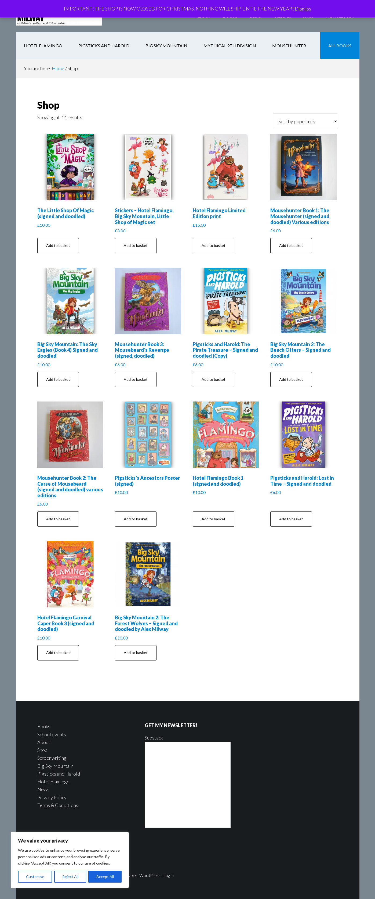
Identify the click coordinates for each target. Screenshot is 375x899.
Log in (168, 875)
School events (51, 734)
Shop (42, 750)
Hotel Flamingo (53, 781)
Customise (35, 876)
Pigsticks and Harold (58, 774)
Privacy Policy (52, 797)
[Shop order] (305, 121)
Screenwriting (52, 758)
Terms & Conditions (57, 805)
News (43, 789)
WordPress (150, 875)
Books (43, 726)
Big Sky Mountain (55, 766)
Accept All (105, 876)
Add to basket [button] (58, 245)
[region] (70, 860)
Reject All (70, 876)
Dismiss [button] (303, 9)
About (43, 742)
